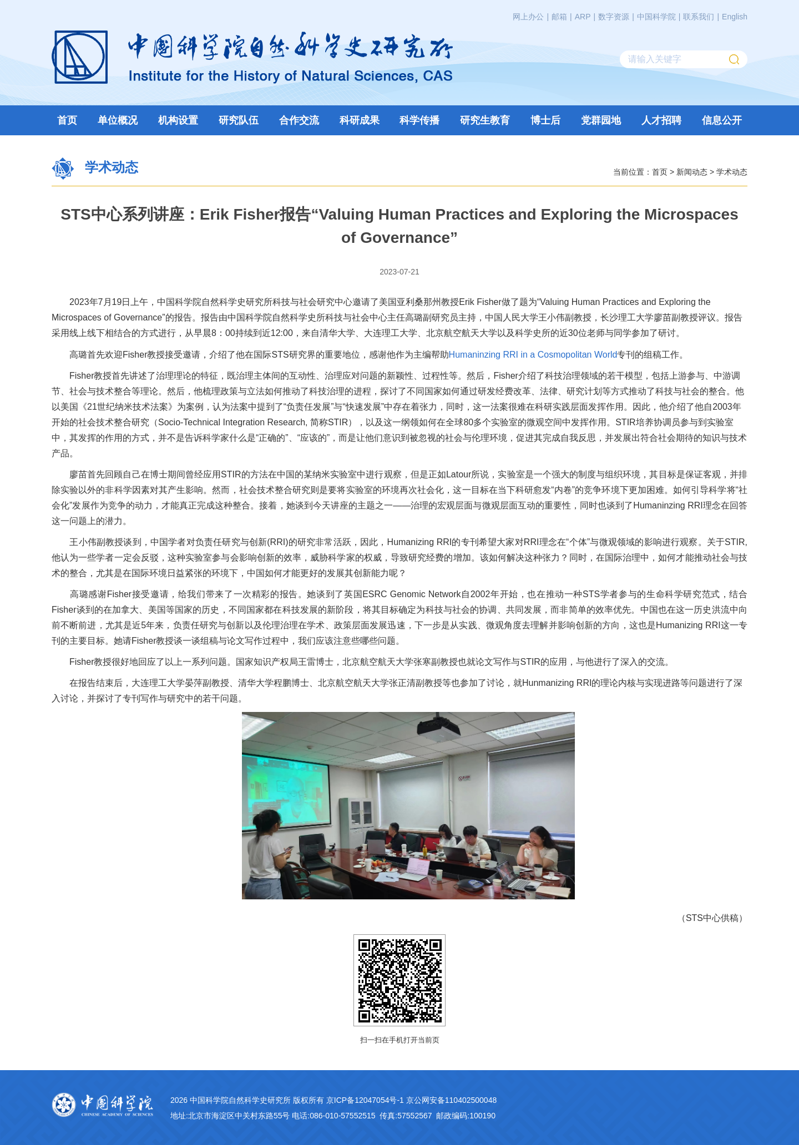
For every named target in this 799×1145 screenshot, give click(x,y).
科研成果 (360, 120)
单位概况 (118, 120)
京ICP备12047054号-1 (365, 1099)
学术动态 (731, 171)
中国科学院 (656, 16)
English (734, 16)
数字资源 (613, 16)
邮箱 (559, 16)
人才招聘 (661, 120)
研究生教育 (485, 120)
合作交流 (299, 120)
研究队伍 (239, 120)
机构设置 (178, 120)
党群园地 (601, 120)
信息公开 (722, 120)
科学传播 (419, 120)
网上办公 (528, 16)
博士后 (545, 120)
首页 (67, 120)
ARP (583, 16)
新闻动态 (691, 171)
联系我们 (698, 16)
